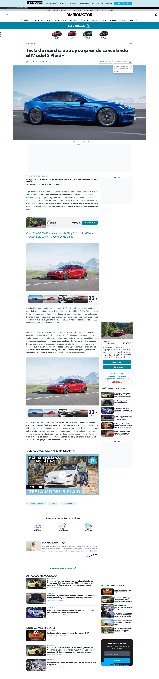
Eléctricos (84, 20)
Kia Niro (55, 10)
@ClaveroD (41, 61)
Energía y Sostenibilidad (118, 20)
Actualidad (25, 20)
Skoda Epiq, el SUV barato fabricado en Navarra (43, 184)
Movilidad (134, 20)
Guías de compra (60, 20)
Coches (48, 20)
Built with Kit (117, 664)
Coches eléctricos (36, 504)
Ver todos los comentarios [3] (63, 568)
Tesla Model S (32, 194)
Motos (103, 20)
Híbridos (94, 20)
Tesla (79, 192)
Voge (102, 10)
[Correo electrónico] (117, 653)
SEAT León (71, 10)
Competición (37, 20)
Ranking (73, 20)
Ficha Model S (116, 362)
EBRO (79, 10)
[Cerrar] (131, 66)
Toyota (85, 10)
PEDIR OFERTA (90, 223)
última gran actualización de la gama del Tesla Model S (54, 308)
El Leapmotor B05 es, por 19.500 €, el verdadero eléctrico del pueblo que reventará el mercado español (61, 180)
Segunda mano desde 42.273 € (117, 379)
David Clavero (33, 61)
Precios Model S (117, 374)
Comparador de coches (117, 376)
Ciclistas (48, 10)
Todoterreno (94, 10)
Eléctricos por (18, 8)
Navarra (63, 10)
